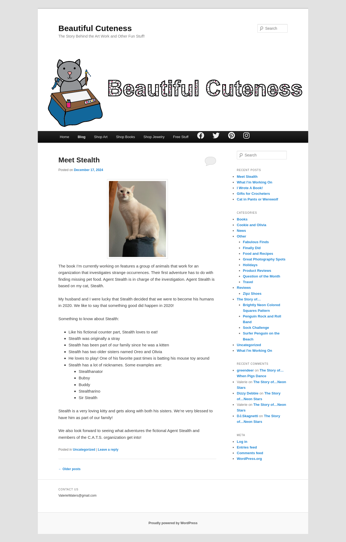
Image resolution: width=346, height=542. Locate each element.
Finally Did (252, 248)
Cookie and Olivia (251, 225)
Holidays (250, 265)
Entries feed (247, 447)
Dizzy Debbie (247, 393)
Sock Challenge (256, 328)
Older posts (69, 469)
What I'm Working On (254, 351)
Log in (242, 442)
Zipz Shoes (252, 294)
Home (64, 137)
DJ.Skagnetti (247, 416)
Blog (81, 137)
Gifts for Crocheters (253, 194)
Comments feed (250, 453)
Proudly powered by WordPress (172, 523)
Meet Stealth (79, 160)
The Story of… (249, 299)
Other (241, 236)
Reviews (244, 288)
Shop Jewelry (154, 137)
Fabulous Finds (256, 242)
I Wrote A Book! (250, 188)
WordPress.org (249, 459)
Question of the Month (261, 276)
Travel (248, 282)
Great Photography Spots (264, 259)
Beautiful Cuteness (95, 28)
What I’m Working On (254, 182)
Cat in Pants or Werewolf (257, 199)
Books (242, 219)
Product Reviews (257, 271)
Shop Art (101, 137)
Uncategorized (84, 449)
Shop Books (125, 137)
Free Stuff (180, 137)
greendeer (245, 370)
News (241, 231)
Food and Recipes (258, 254)
